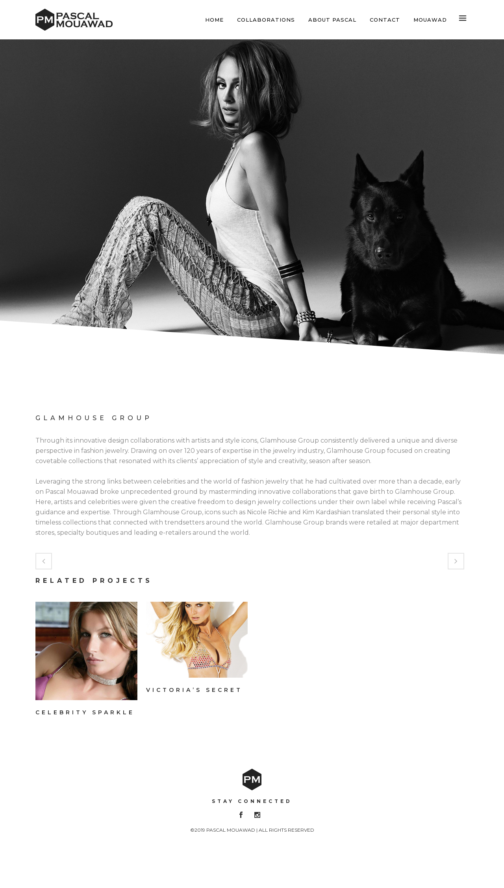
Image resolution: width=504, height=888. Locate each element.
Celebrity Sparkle (85, 712)
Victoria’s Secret (194, 689)
